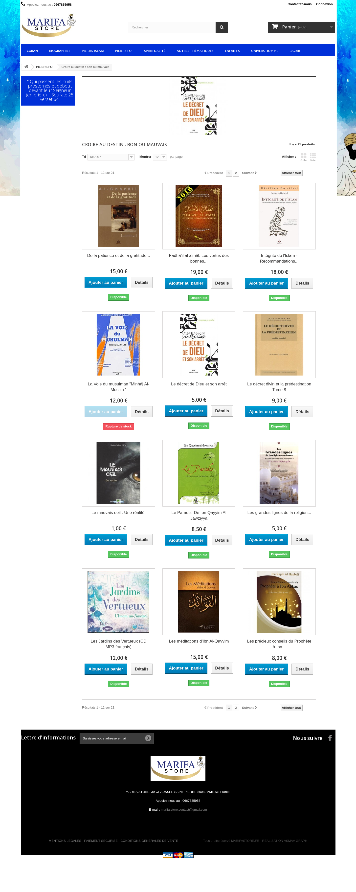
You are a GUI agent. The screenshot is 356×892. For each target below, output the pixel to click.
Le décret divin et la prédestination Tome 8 (279, 387)
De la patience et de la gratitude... (118, 255)
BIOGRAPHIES (59, 50)
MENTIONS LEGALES (65, 841)
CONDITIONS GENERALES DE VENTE (149, 841)
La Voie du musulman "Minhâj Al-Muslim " (118, 387)
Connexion (324, 4)
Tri (84, 156)
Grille (303, 157)
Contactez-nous (300, 4)
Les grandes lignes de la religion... (279, 512)
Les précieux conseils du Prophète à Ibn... (279, 644)
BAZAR (294, 50)
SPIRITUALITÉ (154, 50)
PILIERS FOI (124, 50)
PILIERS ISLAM (93, 50)
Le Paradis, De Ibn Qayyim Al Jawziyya (198, 515)
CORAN (32, 50)
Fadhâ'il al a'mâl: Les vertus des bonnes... (199, 258)
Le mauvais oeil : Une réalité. (118, 512)
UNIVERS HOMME (264, 50)
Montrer (145, 156)
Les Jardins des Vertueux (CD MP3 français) (119, 644)
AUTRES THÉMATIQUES (195, 50)
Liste (313, 157)
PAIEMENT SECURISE (100, 841)
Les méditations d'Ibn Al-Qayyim (199, 641)
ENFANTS (232, 50)
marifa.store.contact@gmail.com (184, 809)
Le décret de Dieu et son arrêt (199, 384)
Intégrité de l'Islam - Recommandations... (279, 258)
